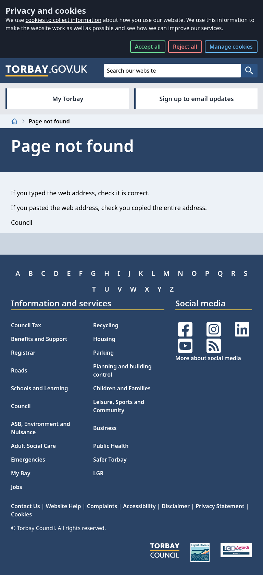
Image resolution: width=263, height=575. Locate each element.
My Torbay (68, 99)
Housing (104, 339)
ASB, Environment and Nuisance (40, 428)
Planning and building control (122, 370)
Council (21, 406)
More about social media (208, 358)
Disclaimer (176, 506)
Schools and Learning (39, 388)
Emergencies (28, 459)
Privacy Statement (220, 506)
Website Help (63, 506)
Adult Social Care (33, 446)
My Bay (20, 473)
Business (105, 428)
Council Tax (26, 325)
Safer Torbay (110, 459)
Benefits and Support (39, 339)
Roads (19, 370)
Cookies (21, 514)
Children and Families (122, 388)
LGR (98, 473)
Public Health (110, 446)
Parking (103, 352)
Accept (148, 46)
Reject (185, 46)
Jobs (16, 487)
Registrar (23, 352)
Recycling (105, 325)
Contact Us (25, 506)
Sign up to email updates (196, 99)
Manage (231, 46)
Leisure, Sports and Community (118, 406)
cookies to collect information (63, 20)
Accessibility (139, 506)
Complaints (102, 506)
